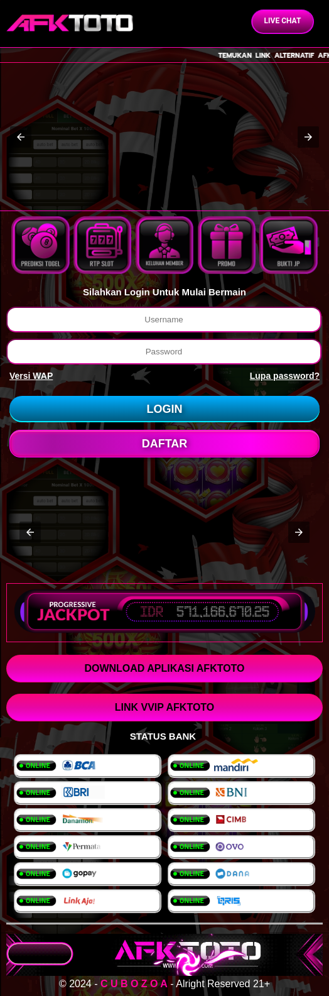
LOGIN (165, 409)
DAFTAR (165, 443)
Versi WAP (31, 376)
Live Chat (282, 20)
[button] (20, 137)
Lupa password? (285, 376)
